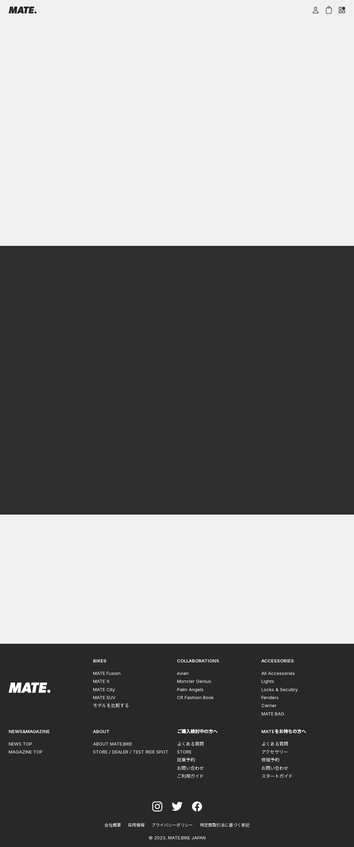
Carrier (269, 705)
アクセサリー (274, 752)
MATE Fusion (107, 673)
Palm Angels (190, 689)
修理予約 (270, 760)
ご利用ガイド (190, 776)
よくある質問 (190, 744)
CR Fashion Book (195, 697)
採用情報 (136, 825)
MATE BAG (272, 713)
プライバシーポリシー (172, 825)
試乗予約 (186, 760)
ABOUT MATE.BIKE (112, 744)
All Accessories (278, 673)
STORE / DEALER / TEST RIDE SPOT (130, 752)
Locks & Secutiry (279, 689)
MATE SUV (104, 697)
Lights (267, 681)
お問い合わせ (190, 768)
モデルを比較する (111, 705)
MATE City (104, 689)
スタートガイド (277, 776)
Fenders (270, 697)
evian (183, 673)
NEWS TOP (20, 744)
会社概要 (112, 825)
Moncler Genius (194, 681)
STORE (184, 752)
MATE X (101, 681)
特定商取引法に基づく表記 (225, 825)
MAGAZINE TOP (26, 752)
